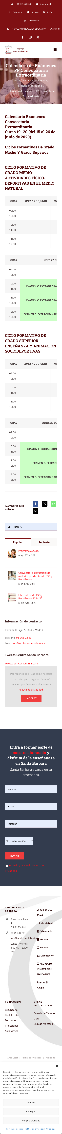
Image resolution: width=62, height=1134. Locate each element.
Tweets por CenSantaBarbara (21, 663)
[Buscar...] (31, 527)
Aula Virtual (11, 1031)
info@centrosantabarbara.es (29, 643)
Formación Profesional (11, 1023)
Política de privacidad (34, 1128)
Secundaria (11, 1009)
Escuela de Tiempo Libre (44, 1016)
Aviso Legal (12, 1057)
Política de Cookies (14, 1128)
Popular (18, 542)
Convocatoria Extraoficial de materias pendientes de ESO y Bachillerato (35, 576)
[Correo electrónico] (35, 511)
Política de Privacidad (31, 1057)
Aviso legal (51, 1128)
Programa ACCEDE (28, 550)
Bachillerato (12, 1015)
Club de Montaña (43, 1023)
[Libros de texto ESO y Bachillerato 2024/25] (12, 596)
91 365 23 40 (24, 637)
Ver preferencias (31, 1120)
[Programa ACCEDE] (12, 551)
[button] (57, 1065)
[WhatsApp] (53, 503)
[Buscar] (9, 527)
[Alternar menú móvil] (55, 49)
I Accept (31, 698)
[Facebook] (35, 503)
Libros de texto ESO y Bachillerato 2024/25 (30, 596)
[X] (44, 503)
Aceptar (31, 1102)
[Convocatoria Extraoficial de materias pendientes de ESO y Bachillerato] (12, 573)
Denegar (31, 1111)
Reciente (44, 542)
